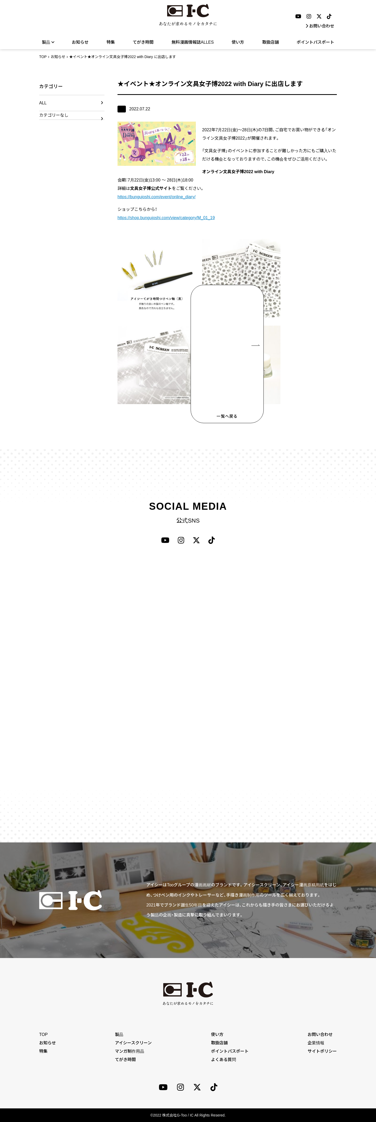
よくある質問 (223, 1059)
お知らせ (80, 42)
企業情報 (316, 1043)
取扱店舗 (270, 42)
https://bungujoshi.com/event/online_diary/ (157, 197)
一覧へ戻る (227, 416)
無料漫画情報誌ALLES (193, 42)
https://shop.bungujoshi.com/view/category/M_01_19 (166, 218)
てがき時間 (143, 42)
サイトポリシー (322, 1051)
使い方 (238, 42)
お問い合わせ (320, 26)
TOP (43, 57)
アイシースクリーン (133, 1043)
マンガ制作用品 (129, 1051)
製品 (48, 42)
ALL (42, 103)
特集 (111, 42)
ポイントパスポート (315, 42)
